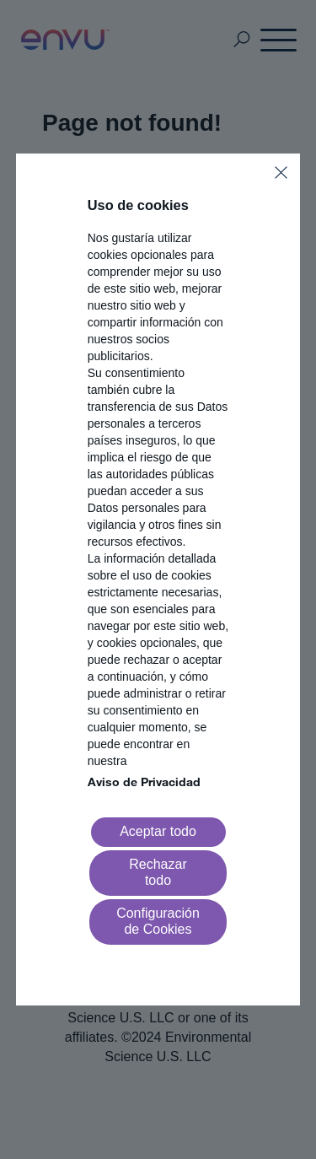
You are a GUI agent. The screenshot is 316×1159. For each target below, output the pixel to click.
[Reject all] (158, 873)
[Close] (281, 172)
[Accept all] (158, 832)
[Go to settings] (158, 922)
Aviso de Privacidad (144, 781)
